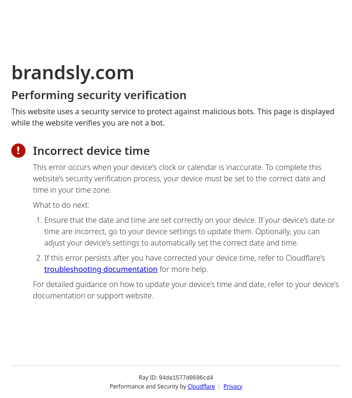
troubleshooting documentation (101, 269)
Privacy (232, 386)
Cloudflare (201, 386)
